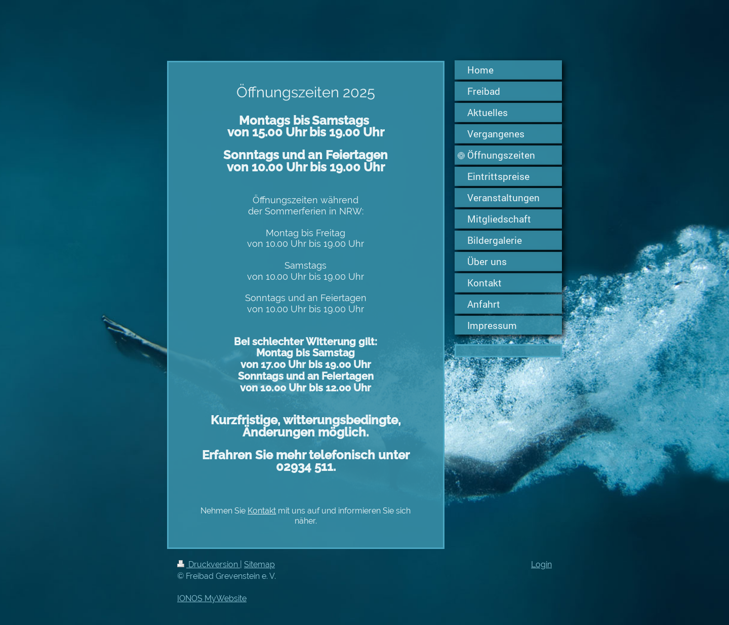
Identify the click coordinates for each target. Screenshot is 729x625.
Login (541, 564)
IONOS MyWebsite (212, 598)
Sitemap (259, 564)
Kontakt (262, 511)
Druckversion (208, 564)
